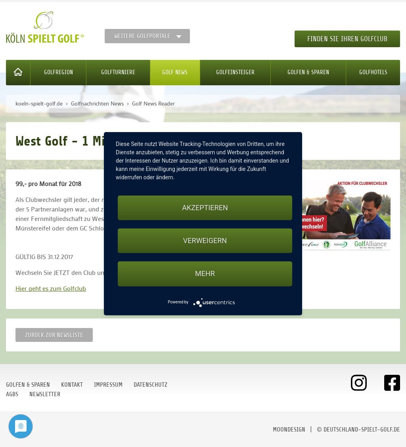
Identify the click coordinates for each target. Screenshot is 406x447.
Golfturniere (118, 72)
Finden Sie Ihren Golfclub (347, 39)
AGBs (12, 394)
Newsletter (44, 394)
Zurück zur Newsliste (54, 335)
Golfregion (58, 72)
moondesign (289, 429)
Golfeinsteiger (235, 72)
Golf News (175, 72)
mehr (205, 273)
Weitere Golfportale (142, 36)
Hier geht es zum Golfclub (50, 288)
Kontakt (72, 384)
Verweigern (205, 240)
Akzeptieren (205, 207)
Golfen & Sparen (308, 72)
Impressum (108, 384)
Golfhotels (373, 72)
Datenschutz (150, 384)
